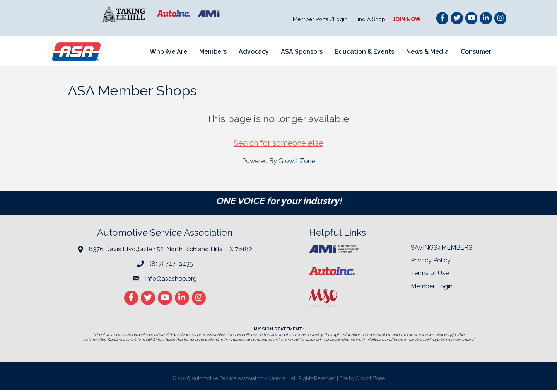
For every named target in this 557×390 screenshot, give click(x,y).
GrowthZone (296, 161)
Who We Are (168, 51)
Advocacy (254, 51)
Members (213, 51)
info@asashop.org (171, 278)
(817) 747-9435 (171, 263)
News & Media (427, 51)
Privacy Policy (431, 260)
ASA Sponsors (302, 51)
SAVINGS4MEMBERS (441, 247)
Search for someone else (278, 143)
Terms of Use (430, 273)
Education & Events (364, 51)
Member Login (432, 286)
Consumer (476, 51)
